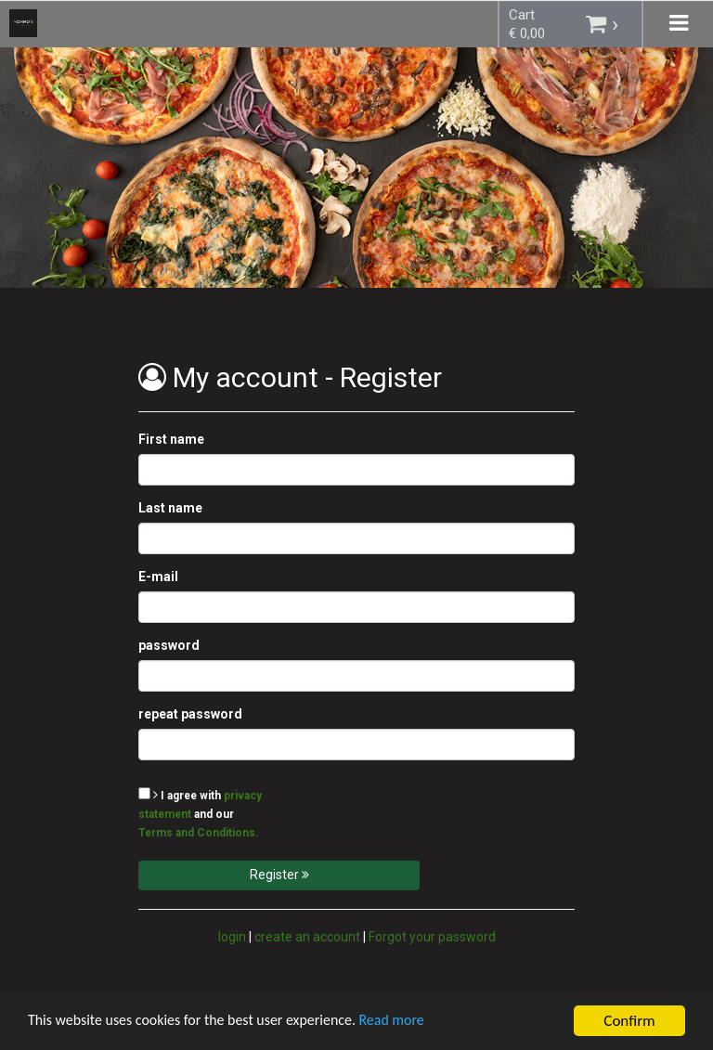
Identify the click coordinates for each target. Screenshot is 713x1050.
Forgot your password (432, 936)
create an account (307, 936)
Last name (170, 507)
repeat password (190, 713)
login (232, 936)
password (169, 645)
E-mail (158, 576)
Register (279, 874)
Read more (416, 1023)
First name (171, 439)
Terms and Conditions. (198, 832)
